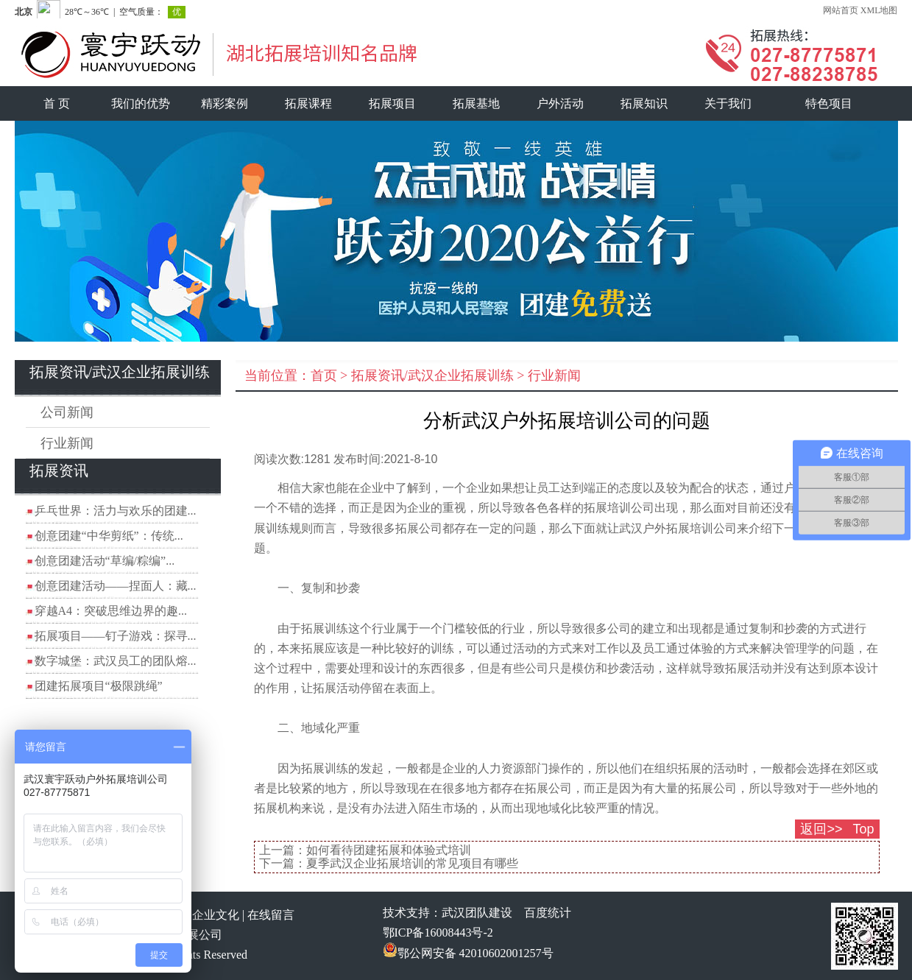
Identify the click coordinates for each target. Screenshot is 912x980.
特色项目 (828, 103)
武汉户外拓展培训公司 (678, 528)
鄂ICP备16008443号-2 (438, 932)
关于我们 (728, 103)
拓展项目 (392, 103)
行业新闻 (66, 443)
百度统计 (547, 912)
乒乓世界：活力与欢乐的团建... (116, 510)
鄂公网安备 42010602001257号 (468, 953)
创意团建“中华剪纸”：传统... (109, 535)
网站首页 (840, 10)
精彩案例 (224, 103)
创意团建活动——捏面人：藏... (116, 585)
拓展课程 (308, 103)
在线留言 (270, 915)
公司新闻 (66, 412)
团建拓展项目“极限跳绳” (99, 686)
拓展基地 (476, 103)
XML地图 (879, 10)
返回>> (821, 829)
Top (863, 829)
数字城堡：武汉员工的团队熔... (116, 661)
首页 (324, 375)
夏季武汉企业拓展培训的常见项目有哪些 (412, 863)
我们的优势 (140, 103)
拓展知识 (644, 103)
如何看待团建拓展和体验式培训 (388, 850)
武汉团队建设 (477, 912)
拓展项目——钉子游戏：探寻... (116, 636)
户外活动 (560, 103)
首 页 (56, 103)
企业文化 (215, 915)
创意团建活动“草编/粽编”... (105, 560)
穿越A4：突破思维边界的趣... (111, 610)
